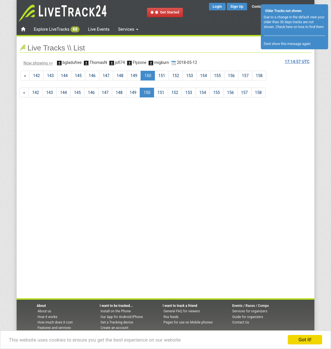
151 (161, 75)
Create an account (114, 328)
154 (203, 75)
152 (175, 75)
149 (134, 75)
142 (36, 75)
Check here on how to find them (299, 27)
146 (92, 75)
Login (217, 6)
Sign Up (236, 6)
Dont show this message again (287, 44)
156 (231, 75)
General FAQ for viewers (181, 311)
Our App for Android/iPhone (122, 317)
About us (44, 311)
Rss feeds (170, 317)
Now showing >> (38, 63)
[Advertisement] (288, 116)
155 (217, 75)
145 (78, 75)
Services (128, 29)
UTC (297, 61)
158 (259, 75)
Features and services (54, 328)
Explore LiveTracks (57, 29)
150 (149, 75)
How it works (47, 317)
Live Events (99, 29)
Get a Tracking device (117, 322)
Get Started (165, 12)
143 (50, 75)
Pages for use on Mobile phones (188, 322)
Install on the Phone (116, 311)
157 (245, 75)
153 (189, 75)
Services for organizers (249, 311)
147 (106, 75)
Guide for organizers (247, 317)
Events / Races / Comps (250, 306)
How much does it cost (55, 322)
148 (120, 75)
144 (64, 75)
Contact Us (240, 322)
